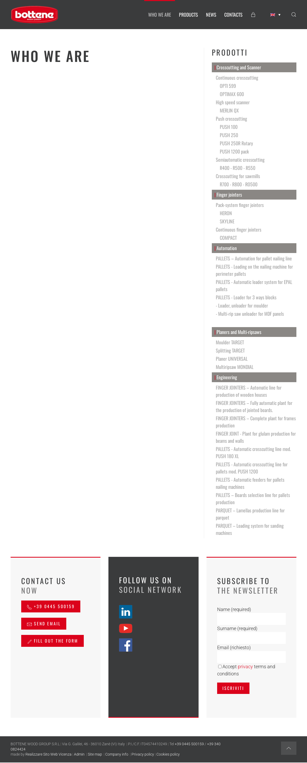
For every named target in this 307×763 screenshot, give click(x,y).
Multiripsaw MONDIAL (234, 366)
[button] (293, 14)
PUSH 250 (229, 135)
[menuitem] (275, 14)
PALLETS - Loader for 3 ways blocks (246, 297)
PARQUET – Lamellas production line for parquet (250, 514)
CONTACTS (233, 14)
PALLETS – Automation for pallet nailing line (254, 258)
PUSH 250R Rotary (236, 143)
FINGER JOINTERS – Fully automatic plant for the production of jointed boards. (254, 406)
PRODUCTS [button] (188, 14)
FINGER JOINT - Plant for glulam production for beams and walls (256, 437)
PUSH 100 (229, 126)
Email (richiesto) (234, 647)
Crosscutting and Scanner (237, 67)
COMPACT (228, 237)
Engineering (225, 377)
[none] (275, 14)
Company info (116, 754)
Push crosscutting (231, 118)
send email (44, 623)
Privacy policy (142, 754)
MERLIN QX (229, 110)
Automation (225, 248)
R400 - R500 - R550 (237, 167)
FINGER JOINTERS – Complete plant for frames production (256, 422)
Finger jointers (228, 194)
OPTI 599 (228, 85)
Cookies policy (168, 754)
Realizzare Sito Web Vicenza (48, 754)
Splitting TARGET (230, 350)
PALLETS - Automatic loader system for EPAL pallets (254, 285)
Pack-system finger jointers (240, 204)
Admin (79, 754)
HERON (226, 213)
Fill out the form (52, 641)
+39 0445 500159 (51, 606)
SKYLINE (227, 221)
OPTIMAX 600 (232, 94)
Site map (95, 754)
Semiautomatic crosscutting (240, 159)
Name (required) (234, 609)
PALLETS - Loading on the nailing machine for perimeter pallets (254, 270)
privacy (245, 666)
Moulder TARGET (230, 342)
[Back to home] (34, 14)
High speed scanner (233, 102)
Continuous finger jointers (238, 229)
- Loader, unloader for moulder (242, 305)
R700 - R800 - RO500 (238, 184)
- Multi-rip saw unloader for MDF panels (250, 313)
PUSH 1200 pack (234, 151)
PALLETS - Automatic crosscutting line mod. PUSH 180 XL (253, 452)
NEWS (211, 14)
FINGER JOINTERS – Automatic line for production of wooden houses (249, 391)
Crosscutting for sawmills (238, 176)
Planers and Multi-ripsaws (238, 332)
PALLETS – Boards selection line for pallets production (253, 498)
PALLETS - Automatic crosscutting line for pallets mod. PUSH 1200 (252, 468)
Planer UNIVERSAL (232, 358)
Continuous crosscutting (237, 77)
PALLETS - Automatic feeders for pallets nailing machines (250, 483)
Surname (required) (237, 628)
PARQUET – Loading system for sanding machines (250, 529)
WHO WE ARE (159, 14)
